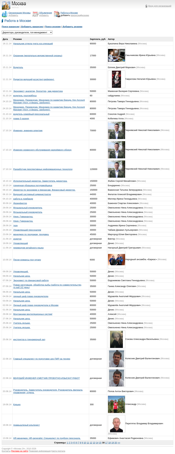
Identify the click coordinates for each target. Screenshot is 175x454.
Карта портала (58, 451)
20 (116, 442)
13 (94, 442)
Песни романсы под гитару (27, 259)
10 (85, 442)
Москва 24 (19, 448)
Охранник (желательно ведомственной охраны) (37, 55)
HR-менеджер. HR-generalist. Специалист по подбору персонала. (47, 438)
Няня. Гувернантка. (23, 216)
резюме (85, 15)
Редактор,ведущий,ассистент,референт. (34, 79)
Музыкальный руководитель (27, 207)
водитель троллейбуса (25, 95)
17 (106, 442)
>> (119, 442)
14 (97, 442)
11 (88, 442)
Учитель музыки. (21, 323)
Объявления (45, 12)
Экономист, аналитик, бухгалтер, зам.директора (38, 91)
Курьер (17, 404)
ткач (15, 225)
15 (100, 442)
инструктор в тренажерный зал (29, 339)
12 (91, 442)
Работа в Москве (17, 21)
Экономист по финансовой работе (31, 280)
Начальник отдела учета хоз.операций (33, 43)
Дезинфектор (20, 203)
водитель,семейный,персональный (31, 114)
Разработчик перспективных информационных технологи (42, 169)
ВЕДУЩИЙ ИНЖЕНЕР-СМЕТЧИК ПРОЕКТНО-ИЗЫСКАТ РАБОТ (46, 378)
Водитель (18, 67)
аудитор (17, 239)
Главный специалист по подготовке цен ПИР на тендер (41, 358)
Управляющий (20, 243)
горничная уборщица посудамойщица (32, 185)
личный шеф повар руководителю (30, 296)
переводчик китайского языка (28, 247)
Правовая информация (40, 451)
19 (112, 442)
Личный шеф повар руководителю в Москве (36, 305)
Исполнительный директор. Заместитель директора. (40, 181)
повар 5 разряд (21, 118)
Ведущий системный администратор (32, 194)
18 (109, 442)
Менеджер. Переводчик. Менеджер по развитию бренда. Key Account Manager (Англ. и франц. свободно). (49, 101)
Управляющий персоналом (27, 230)
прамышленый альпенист (26, 425)
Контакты (6, 451)
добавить (13, 15)
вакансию (76, 15)
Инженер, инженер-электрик (28, 130)
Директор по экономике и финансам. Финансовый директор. (44, 190)
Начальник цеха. (21, 276)
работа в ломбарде (23, 198)
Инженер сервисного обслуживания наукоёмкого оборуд (42, 150)
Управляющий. (21, 271)
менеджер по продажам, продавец (31, 234)
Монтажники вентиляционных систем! (32, 314)
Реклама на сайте (19, 451)
